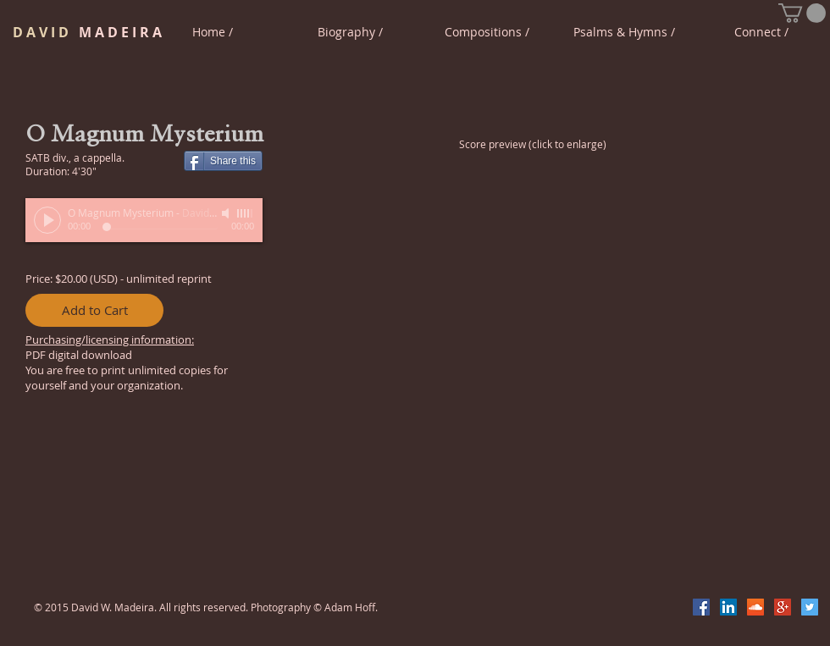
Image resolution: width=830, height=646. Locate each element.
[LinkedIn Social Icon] (728, 607)
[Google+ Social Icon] (782, 607)
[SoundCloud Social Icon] (755, 607)
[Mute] (227, 213)
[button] (802, 13)
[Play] (47, 220)
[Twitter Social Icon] (809, 607)
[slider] (245, 213)
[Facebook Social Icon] (701, 607)
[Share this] (223, 161)
